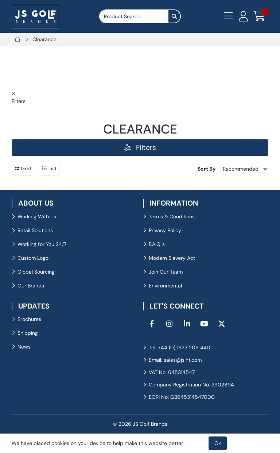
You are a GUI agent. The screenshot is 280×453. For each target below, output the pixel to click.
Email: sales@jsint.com (175, 360)
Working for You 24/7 (42, 244)
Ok (217, 443)
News (24, 346)
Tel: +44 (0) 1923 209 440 (179, 347)
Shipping (28, 333)
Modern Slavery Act (172, 258)
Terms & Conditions (172, 216)
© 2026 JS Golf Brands (140, 424)
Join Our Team (166, 272)
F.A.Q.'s (157, 244)
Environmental (165, 285)
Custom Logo (33, 258)
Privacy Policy (165, 230)
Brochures (29, 319)
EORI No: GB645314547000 (182, 397)
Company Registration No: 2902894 (191, 384)
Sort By (206, 169)
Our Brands (31, 285)
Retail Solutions (35, 230)
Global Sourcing (36, 272)
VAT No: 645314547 (172, 372)
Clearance (44, 39)
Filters (140, 147)
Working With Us (37, 216)
